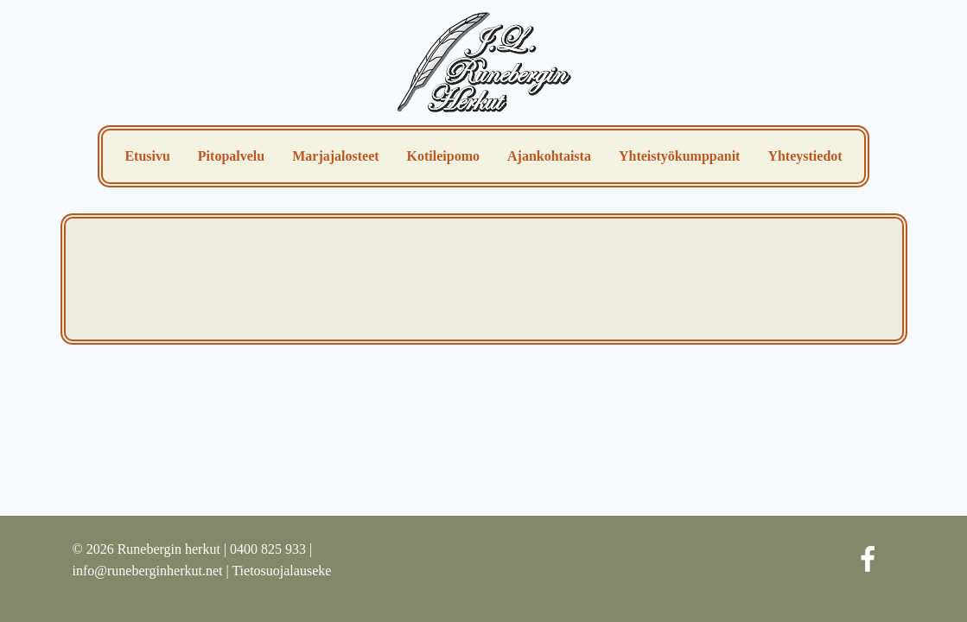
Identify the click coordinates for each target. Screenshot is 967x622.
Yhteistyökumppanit (679, 156)
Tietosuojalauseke (281, 570)
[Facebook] (867, 559)
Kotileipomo (443, 156)
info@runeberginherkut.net (148, 570)
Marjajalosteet (335, 156)
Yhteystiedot (804, 156)
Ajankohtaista (549, 156)
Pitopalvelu (231, 156)
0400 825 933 (268, 549)
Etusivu (146, 156)
